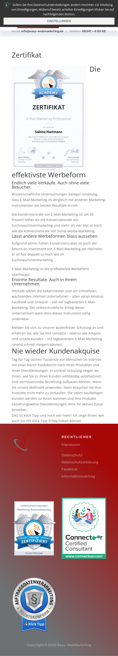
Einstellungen (59, 21)
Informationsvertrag (78, 476)
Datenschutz (72, 455)
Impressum (71, 445)
